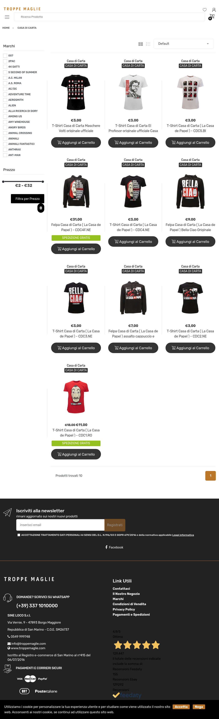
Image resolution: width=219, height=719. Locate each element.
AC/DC (12, 88)
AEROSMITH (16, 99)
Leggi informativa (183, 534)
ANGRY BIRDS (17, 127)
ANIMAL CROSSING (20, 133)
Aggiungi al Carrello (76, 142)
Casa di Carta (76, 61)
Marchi (118, 599)
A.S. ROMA (14, 83)
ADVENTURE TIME (19, 94)
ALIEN (12, 105)
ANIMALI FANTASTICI (21, 144)
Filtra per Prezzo (28, 199)
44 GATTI (14, 66)
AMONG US (15, 116)
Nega (199, 707)
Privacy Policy (124, 609)
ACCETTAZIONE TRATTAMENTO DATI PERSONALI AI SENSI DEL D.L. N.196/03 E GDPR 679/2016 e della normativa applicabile (107, 534)
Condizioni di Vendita (129, 604)
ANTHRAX (14, 149)
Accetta (181, 707)
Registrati (115, 525)
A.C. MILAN (15, 77)
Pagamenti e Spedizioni (131, 614)
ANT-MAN (14, 155)
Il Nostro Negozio (126, 594)
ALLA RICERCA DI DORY (23, 111)
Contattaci (121, 589)
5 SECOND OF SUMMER (22, 72)
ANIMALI (13, 138)
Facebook (114, 547)
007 (10, 55)
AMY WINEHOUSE (19, 121)
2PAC (11, 61)
